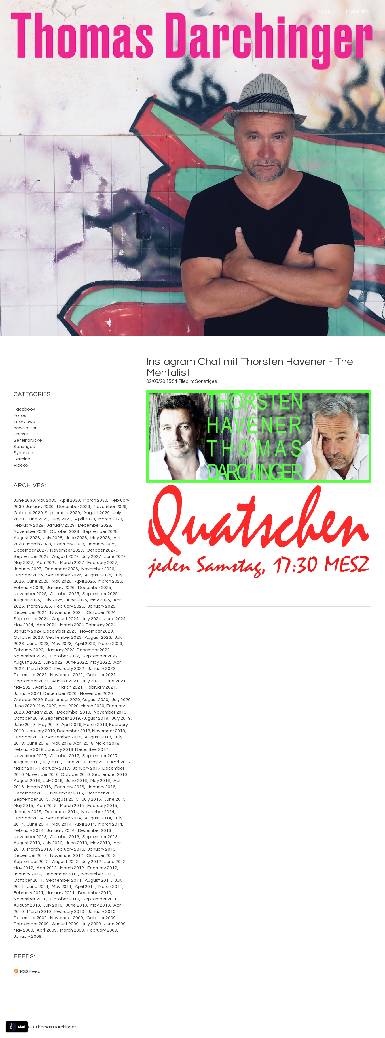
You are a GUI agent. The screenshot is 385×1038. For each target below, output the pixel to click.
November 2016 (42, 774)
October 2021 (101, 674)
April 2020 (68, 706)
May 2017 (99, 762)
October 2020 (28, 699)
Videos (21, 465)
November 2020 (96, 693)
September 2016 (109, 774)
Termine (22, 459)
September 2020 (62, 699)
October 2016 (75, 774)
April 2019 (71, 724)
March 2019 (95, 724)
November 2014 (97, 812)
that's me (357, 11)
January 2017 (86, 768)
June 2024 (115, 618)
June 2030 (24, 500)
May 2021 (23, 687)
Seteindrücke (28, 440)
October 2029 (28, 513)
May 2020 (46, 706)
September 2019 (62, 718)
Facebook (24, 409)
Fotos (20, 415)
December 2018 (73, 731)
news (324, 11)
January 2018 (59, 749)
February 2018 (28, 749)
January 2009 (27, 936)
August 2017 (27, 762)
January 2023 (61, 650)
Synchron (23, 452)
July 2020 (121, 699)
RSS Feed (30, 971)
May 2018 (61, 743)
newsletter (25, 428)
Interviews (24, 421)
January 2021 (27, 693)
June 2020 (24, 706)
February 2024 (101, 625)
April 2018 (83, 743)
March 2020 (92, 706)
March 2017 (25, 768)
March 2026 (110, 581)
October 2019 (28, 718)
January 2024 (27, 631)
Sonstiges (206, 381)
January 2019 (41, 731)
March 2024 (72, 625)
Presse (21, 434)
